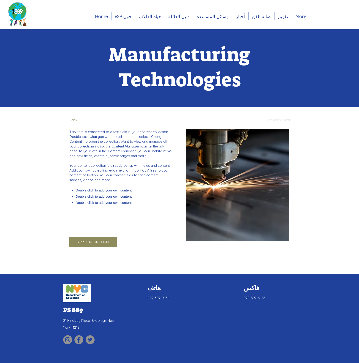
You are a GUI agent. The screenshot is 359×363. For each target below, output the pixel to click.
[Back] (86, 120)
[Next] (286, 120)
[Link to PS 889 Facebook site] (78, 339)
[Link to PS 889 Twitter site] (90, 339)
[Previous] (274, 120)
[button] (150, 16)
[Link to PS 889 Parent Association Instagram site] (67, 339)
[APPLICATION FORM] (93, 242)
